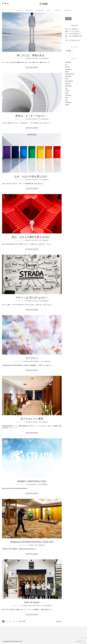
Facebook (67, 10)
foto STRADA (69, 81)
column (67, 67)
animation (68, 62)
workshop (68, 102)
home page (68, 86)
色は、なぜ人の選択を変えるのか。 (32, 237)
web (66, 100)
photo (35, 422)
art (66, 64)
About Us (19, 10)
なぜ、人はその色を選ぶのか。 (32, 176)
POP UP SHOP (31, 602)
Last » (24, 622)
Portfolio (29, 10)
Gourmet (67, 83)
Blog (48, 10)
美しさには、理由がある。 (32, 55)
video (66, 97)
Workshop (40, 10)
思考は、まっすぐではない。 (31, 115)
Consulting (27, 605)
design (67, 71)
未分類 (67, 105)
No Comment (44, 58)
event (66, 78)
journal (36, 361)
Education (28, 361)
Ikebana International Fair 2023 (32, 542)
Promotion (68, 95)
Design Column (32, 58)
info (28, 484)
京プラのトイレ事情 (31, 418)
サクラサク (31, 358)
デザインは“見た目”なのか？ (32, 297)
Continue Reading (31, 67)
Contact (58, 10)
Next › (20, 622)
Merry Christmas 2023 (31, 481)
